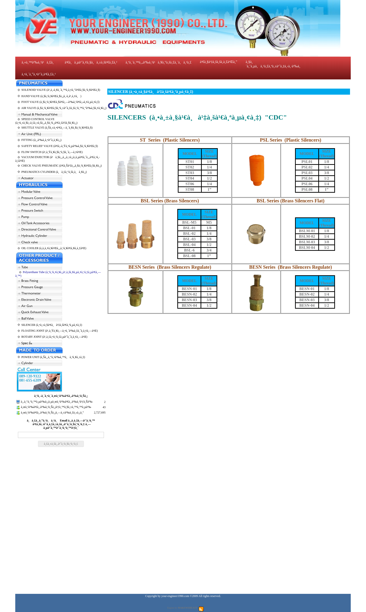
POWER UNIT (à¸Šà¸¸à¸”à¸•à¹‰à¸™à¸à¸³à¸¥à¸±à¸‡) (53, 357)
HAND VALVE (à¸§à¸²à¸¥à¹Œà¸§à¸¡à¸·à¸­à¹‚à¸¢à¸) (51, 96)
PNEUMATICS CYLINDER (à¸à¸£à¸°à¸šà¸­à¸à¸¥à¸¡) (54, 172)
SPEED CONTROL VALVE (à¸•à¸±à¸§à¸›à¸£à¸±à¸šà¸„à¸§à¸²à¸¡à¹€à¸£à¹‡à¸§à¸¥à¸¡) (46, 120)
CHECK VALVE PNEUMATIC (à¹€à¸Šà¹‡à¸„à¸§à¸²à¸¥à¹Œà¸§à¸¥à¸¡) (61, 165)
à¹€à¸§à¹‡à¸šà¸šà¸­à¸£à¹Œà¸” (218, 62)
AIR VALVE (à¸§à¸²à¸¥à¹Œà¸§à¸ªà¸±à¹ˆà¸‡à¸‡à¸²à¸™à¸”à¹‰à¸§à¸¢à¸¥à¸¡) (64, 108)
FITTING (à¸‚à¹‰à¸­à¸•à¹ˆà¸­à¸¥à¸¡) (41, 140)
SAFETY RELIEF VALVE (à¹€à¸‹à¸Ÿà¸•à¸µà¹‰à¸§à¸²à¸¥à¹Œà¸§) (59, 146)
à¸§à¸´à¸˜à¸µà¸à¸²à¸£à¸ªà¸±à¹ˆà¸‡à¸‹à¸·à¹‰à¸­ (273, 64)
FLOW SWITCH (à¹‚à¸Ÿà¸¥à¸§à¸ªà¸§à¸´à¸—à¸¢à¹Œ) (52, 152)
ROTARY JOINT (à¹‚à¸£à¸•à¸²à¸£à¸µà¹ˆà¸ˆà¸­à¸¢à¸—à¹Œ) (54, 336)
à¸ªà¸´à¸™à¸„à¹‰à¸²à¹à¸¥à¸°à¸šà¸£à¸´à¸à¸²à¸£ (158, 62)
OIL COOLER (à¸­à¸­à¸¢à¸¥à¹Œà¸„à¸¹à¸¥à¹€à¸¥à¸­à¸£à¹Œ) (53, 248)
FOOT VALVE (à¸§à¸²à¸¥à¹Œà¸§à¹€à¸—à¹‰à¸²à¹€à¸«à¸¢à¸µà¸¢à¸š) (60, 102)
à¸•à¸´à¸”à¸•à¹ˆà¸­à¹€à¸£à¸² (39, 74)
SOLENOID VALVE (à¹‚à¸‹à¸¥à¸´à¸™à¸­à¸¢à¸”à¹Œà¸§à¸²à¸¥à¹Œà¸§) (60, 90)
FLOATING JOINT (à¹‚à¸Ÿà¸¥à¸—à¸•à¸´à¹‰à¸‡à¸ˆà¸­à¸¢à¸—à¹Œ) (59, 330)
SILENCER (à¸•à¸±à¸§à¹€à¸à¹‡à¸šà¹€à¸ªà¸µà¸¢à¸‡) (51, 325)
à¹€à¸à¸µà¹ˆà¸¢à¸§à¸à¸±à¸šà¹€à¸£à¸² (91, 62)
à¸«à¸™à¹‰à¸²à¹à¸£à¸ (39, 62)
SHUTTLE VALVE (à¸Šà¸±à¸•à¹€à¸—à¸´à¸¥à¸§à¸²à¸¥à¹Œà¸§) (57, 127)
